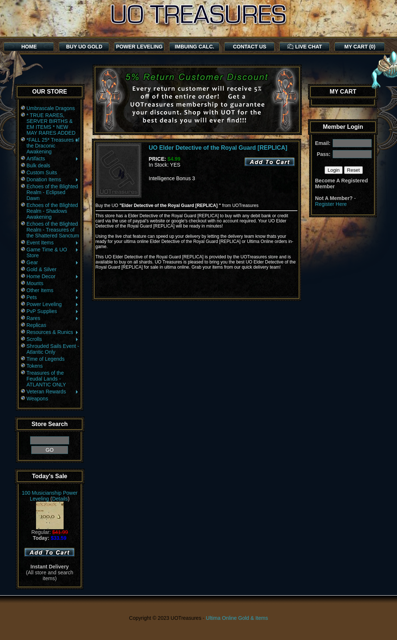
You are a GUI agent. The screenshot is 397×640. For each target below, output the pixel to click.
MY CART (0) (360, 47)
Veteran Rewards (52, 391)
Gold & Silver (41, 269)
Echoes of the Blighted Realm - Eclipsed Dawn (52, 192)
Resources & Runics (52, 332)
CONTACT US (250, 47)
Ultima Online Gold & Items (237, 618)
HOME (29, 47)
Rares (52, 318)
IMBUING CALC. (194, 47)
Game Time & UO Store (52, 252)
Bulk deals (38, 165)
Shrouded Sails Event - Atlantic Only (52, 349)
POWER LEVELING (139, 47)
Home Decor (52, 276)
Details (60, 499)
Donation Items (52, 179)
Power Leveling (52, 304)
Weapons (37, 398)
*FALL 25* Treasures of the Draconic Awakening (52, 145)
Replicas (36, 325)
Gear (52, 262)
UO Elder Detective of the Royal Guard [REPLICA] (218, 148)
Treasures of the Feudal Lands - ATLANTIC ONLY (46, 379)
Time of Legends (45, 359)
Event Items (52, 243)
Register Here (331, 204)
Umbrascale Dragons (50, 108)
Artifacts (52, 158)
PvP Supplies (52, 311)
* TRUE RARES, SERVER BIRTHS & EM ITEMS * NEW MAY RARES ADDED (50, 124)
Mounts (34, 283)
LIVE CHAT (304, 47)
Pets (52, 297)
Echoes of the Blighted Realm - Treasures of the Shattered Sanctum (52, 230)
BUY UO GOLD (84, 47)
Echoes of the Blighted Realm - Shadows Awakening (52, 211)
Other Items (52, 290)
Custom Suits (41, 172)
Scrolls (52, 339)
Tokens (34, 366)
